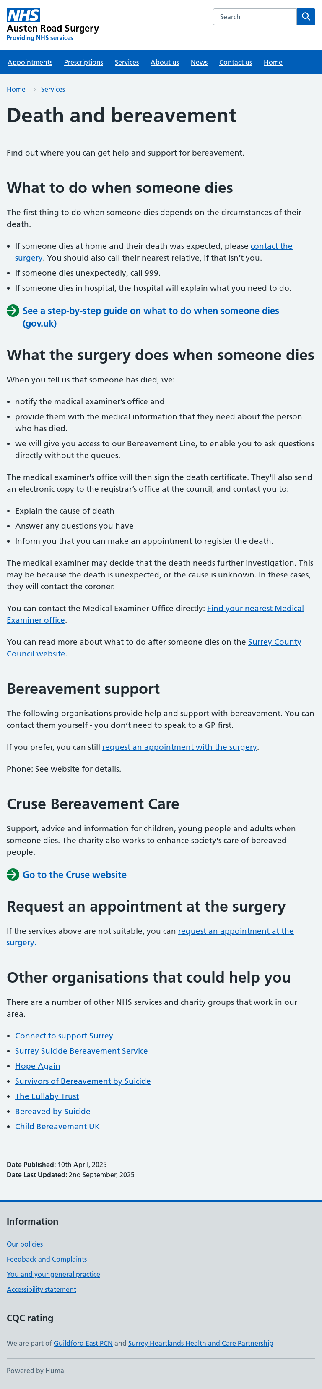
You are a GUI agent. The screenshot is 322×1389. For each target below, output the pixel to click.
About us (165, 62)
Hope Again (37, 1066)
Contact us (235, 62)
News (199, 62)
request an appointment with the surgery (179, 747)
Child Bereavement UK (57, 1126)
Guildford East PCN (83, 1343)
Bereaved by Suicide (53, 1111)
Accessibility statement (41, 1289)
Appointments (30, 62)
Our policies (25, 1244)
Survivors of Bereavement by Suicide (83, 1081)
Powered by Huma (35, 1370)
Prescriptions (83, 62)
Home (273, 62)
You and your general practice (53, 1274)
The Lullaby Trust (47, 1096)
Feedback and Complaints (47, 1259)
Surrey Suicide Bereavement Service (81, 1051)
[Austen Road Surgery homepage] (53, 25)
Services (127, 62)
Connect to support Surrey (64, 1036)
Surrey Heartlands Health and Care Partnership (200, 1343)
